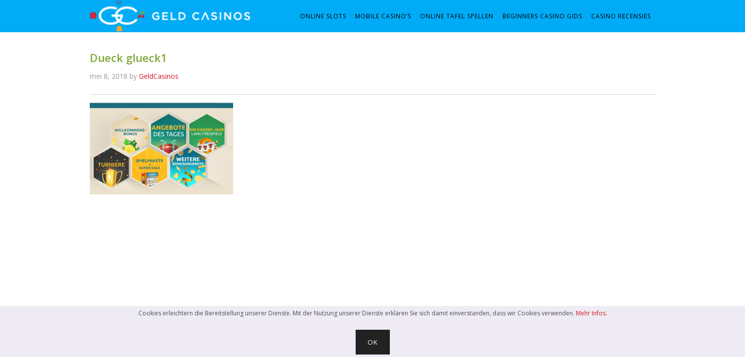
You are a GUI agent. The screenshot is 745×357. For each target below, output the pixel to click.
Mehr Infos (591, 313)
